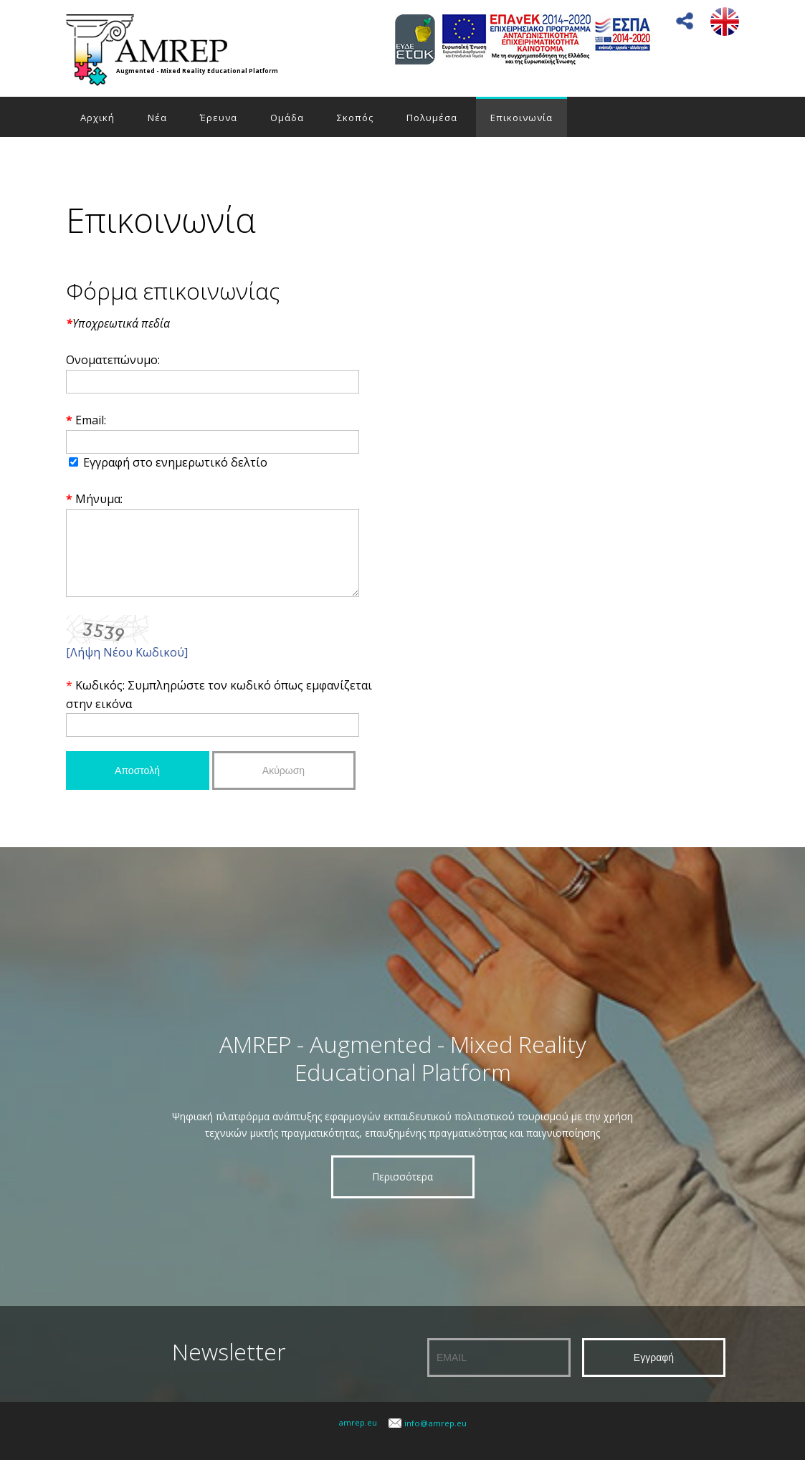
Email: (90, 420)
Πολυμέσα (431, 117)
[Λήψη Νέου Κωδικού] (127, 667)
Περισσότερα (402, 1191)
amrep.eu (357, 1438)
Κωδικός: (101, 700)
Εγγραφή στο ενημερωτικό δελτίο (175, 462)
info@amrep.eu (435, 1438)
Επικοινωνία (521, 117)
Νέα (157, 117)
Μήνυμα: (99, 499)
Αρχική (97, 117)
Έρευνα (218, 117)
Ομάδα (287, 117)
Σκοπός (355, 117)
